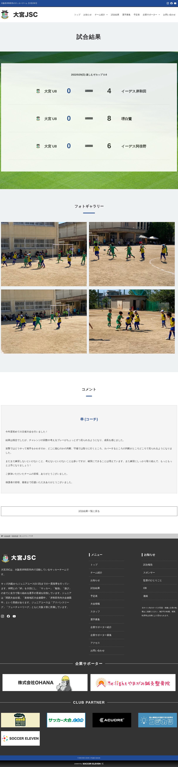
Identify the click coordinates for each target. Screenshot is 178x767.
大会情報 (95, 604)
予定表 (137, 14)
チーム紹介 (101, 14)
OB (145, 588)
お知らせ (87, 14)
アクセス (95, 643)
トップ (77, 14)
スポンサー (149, 572)
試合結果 (115, 14)
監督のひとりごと (152, 580)
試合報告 (148, 564)
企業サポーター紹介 (101, 627)
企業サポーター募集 (101, 635)
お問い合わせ (169, 14)
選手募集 (126, 14)
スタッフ (95, 611)
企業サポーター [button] (151, 14)
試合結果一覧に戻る (89, 511)
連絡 (145, 596)
